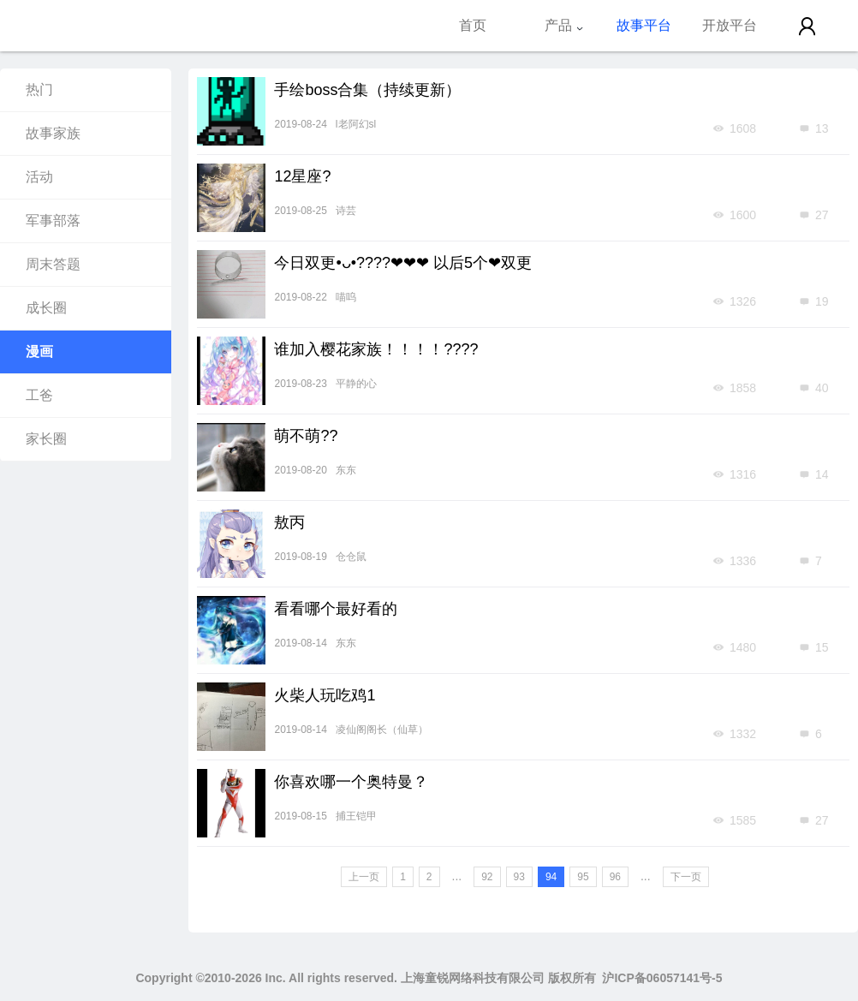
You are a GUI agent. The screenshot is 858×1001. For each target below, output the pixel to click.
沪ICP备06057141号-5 (662, 978)
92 (486, 877)
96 (615, 877)
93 (519, 877)
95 (582, 877)
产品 (564, 25)
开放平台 (729, 25)
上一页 (364, 877)
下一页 (685, 877)
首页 (472, 25)
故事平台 (644, 25)
